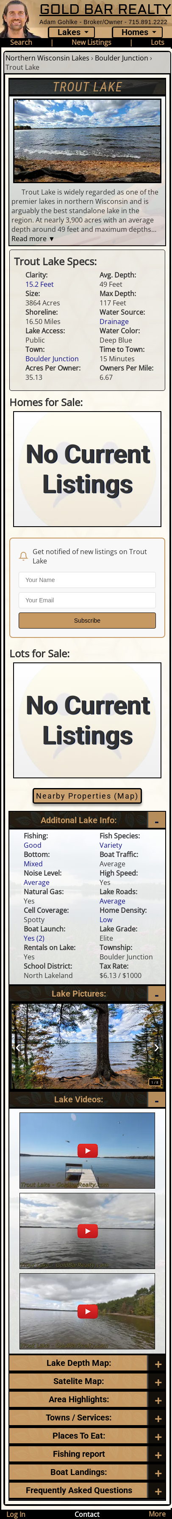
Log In (15, 1514)
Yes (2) (34, 939)
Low (106, 921)
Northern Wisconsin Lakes (47, 58)
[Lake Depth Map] (87, 1364)
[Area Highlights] (87, 1400)
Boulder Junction (121, 58)
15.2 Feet (39, 284)
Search (21, 42)
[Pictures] (87, 994)
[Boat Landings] (87, 1473)
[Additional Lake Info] (87, 821)
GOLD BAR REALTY (105, 9)
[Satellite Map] (87, 1382)
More (157, 1514)
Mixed (33, 865)
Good (33, 846)
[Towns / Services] (87, 1418)
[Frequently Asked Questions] (87, 1455)
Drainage (114, 321)
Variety (111, 846)
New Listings (91, 42)
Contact (87, 1514)
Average (37, 883)
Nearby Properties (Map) (87, 796)
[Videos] (87, 1100)
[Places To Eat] (87, 1436)
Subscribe (87, 620)
